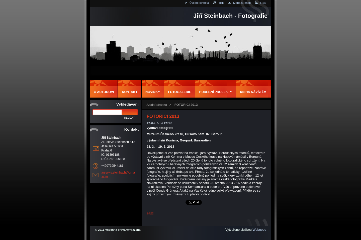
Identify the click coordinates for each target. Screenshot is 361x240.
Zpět (150, 213)
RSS (263, 2)
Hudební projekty (215, 92)
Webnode (259, 229)
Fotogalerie (179, 92)
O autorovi (104, 92)
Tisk (221, 2)
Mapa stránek (242, 2)
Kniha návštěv (253, 92)
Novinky (152, 92)
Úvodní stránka (199, 2)
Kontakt (129, 92)
